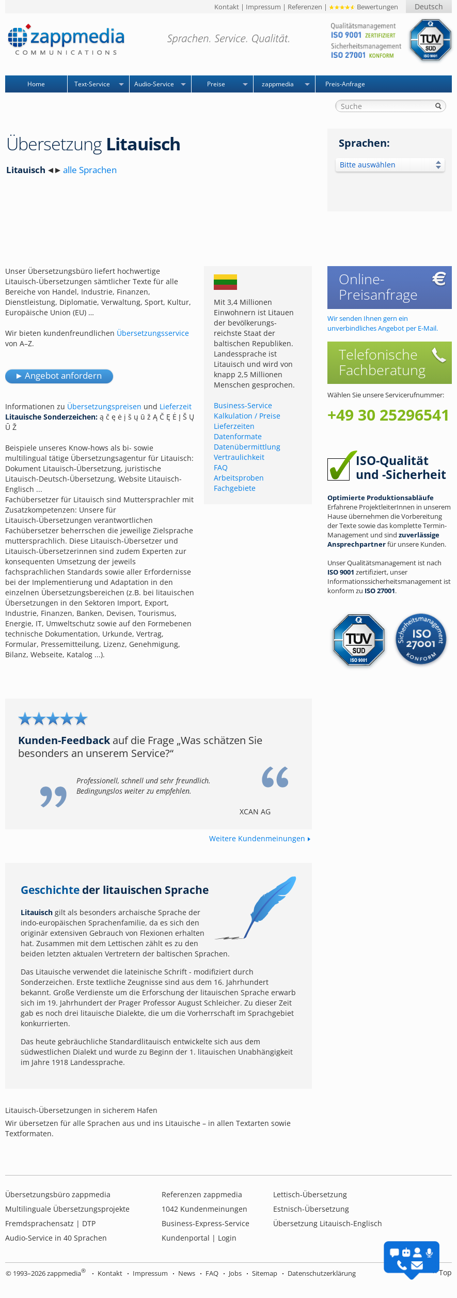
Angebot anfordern (63, 375)
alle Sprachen (90, 170)
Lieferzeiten (234, 426)
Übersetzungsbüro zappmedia (58, 1194)
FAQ (221, 467)
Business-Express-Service (205, 1223)
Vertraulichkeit (239, 457)
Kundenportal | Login (199, 1238)
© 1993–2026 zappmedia (46, 1273)
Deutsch (429, 6)
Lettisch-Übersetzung (310, 1194)
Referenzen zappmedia (202, 1194)
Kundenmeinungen (204, 1209)
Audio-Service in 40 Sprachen (56, 1238)
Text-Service (92, 84)
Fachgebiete (235, 488)
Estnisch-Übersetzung (311, 1209)
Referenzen (305, 6)
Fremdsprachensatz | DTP (50, 1223)
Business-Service (243, 405)
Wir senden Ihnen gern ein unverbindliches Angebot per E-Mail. (382, 323)
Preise (216, 84)
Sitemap (264, 1273)
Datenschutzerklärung (322, 1273)
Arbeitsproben (239, 478)
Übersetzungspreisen (104, 406)
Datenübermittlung (247, 447)
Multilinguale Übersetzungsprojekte (67, 1209)
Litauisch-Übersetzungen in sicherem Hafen (81, 1110)
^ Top (442, 1272)
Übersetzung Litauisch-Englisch (327, 1223)
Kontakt (226, 6)
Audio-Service (154, 84)
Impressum (263, 6)
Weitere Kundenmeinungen (257, 838)
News (186, 1273)
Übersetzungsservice (153, 333)
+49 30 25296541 (388, 415)
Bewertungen (363, 6)
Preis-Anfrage (345, 84)
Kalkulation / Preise (247, 416)
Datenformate (238, 436)
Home (36, 84)
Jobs (235, 1273)
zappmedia (278, 84)
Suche (438, 106)
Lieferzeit (176, 406)
